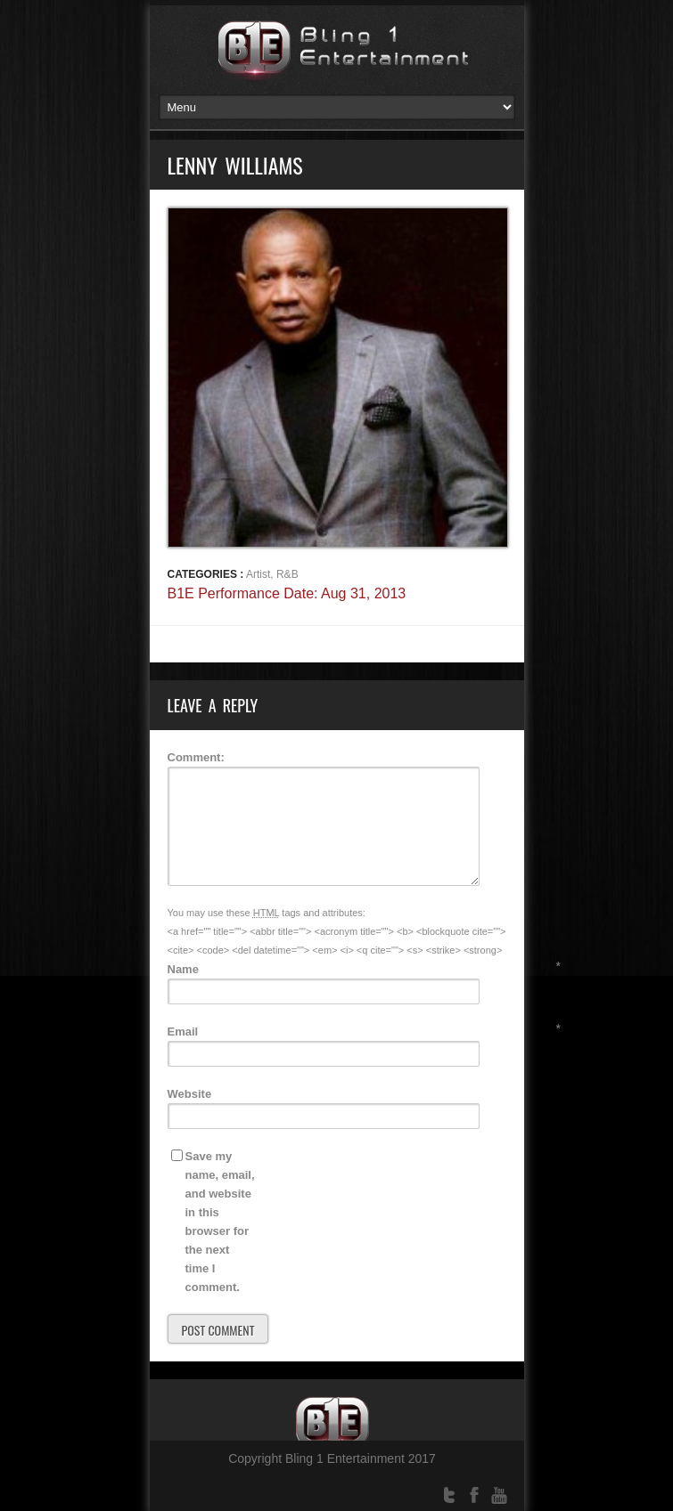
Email (183, 1031)
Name (183, 969)
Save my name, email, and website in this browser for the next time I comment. (220, 1221)
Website (190, 1094)
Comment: (196, 757)
